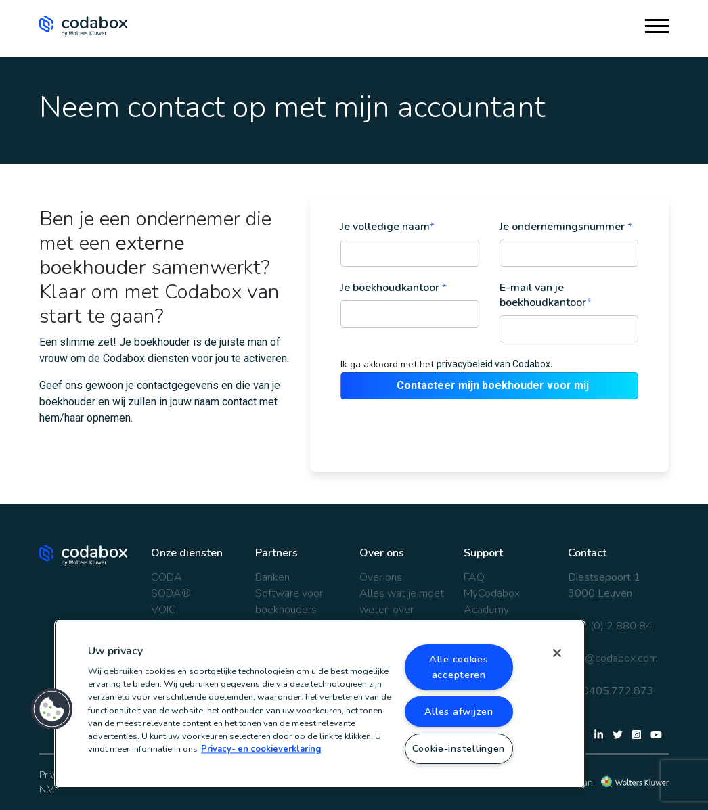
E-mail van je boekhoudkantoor (545, 295)
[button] (52, 709)
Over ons (380, 577)
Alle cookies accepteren (459, 666)
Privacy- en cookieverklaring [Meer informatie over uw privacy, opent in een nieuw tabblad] (261, 750)
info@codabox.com (613, 658)
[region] (319, 704)
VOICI (164, 609)
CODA (166, 577)
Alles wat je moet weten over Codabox (401, 609)
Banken (272, 577)
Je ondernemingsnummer (566, 226)
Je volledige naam (387, 226)
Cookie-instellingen (458, 748)
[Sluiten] (557, 653)
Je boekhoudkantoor (393, 287)
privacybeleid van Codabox (493, 364)
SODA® (171, 593)
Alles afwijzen (458, 711)
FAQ (474, 577)
